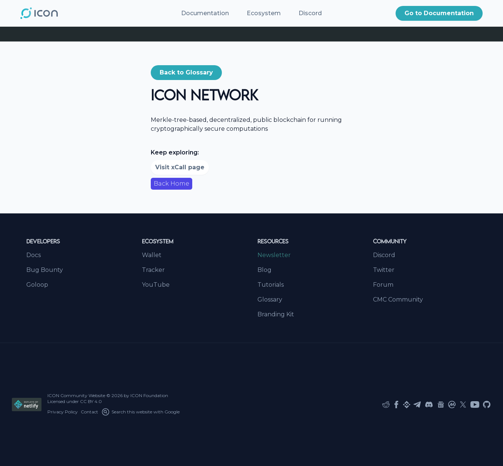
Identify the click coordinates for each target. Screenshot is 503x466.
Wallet (151, 255)
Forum (383, 284)
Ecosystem (264, 13)
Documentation (205, 13)
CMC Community (398, 299)
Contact (89, 412)
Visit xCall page (179, 167)
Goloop (37, 284)
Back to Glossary (186, 72)
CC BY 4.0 (91, 401)
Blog (264, 269)
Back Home (171, 183)
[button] (439, 13)
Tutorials (270, 284)
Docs (33, 255)
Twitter (383, 269)
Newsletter (274, 255)
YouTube (156, 284)
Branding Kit (275, 314)
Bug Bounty (44, 269)
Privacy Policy (62, 412)
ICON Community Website (76, 395)
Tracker (153, 269)
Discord (310, 13)
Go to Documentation (439, 13)
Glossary (269, 299)
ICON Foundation (149, 395)
